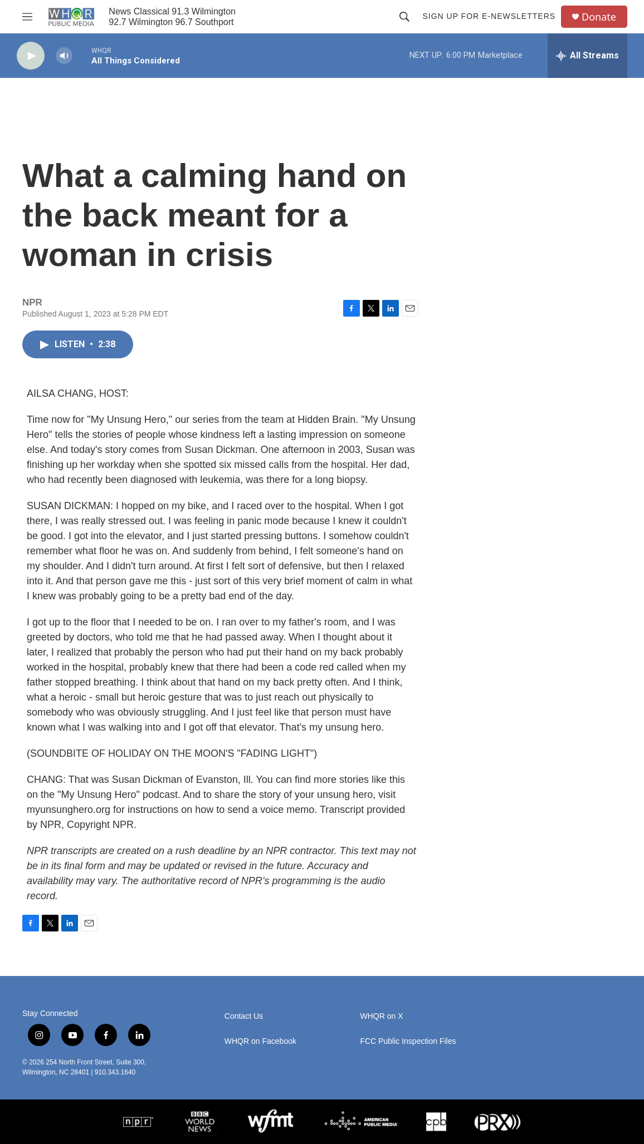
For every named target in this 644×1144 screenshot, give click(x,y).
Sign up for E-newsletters (488, 16)
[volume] (64, 55)
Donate (599, 17)
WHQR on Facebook (260, 1041)
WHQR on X (381, 1016)
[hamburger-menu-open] (27, 17)
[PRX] (497, 1122)
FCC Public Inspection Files (408, 1041)
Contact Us (244, 1016)
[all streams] (587, 55)
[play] (31, 56)
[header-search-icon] (404, 17)
